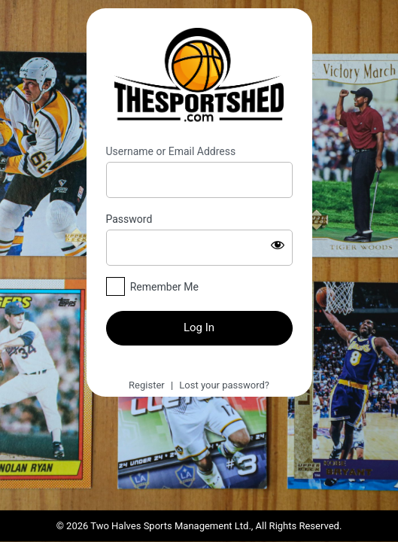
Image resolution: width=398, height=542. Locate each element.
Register (147, 385)
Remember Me (164, 287)
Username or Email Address (171, 151)
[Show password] (278, 245)
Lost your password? (224, 385)
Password (129, 219)
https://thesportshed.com (199, 77)
